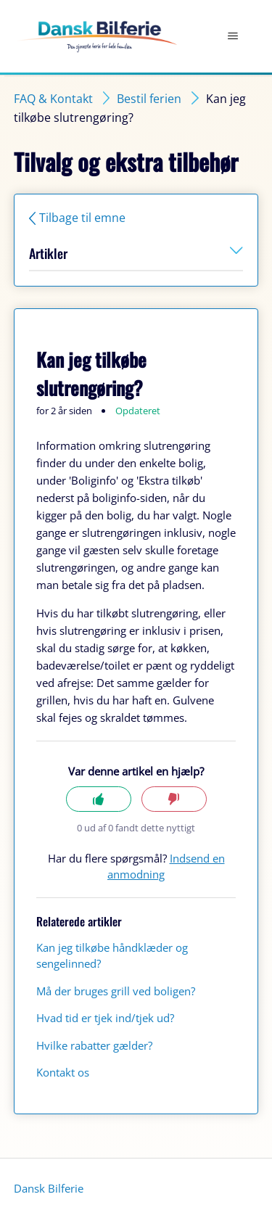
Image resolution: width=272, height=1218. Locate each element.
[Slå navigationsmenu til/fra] (232, 36)
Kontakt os (62, 1072)
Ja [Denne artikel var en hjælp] (98, 799)
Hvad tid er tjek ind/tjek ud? (105, 1018)
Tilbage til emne (82, 218)
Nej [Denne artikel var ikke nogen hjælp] (174, 799)
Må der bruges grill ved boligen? (115, 991)
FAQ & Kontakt (53, 99)
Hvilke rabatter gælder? (94, 1045)
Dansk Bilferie (48, 1188)
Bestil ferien (149, 99)
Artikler (136, 253)
